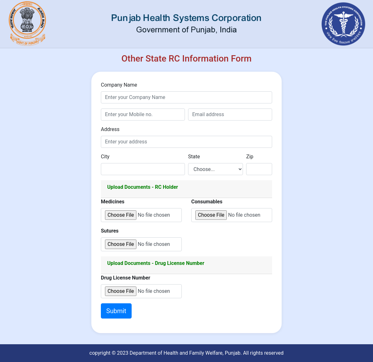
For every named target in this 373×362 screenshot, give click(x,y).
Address (110, 129)
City (105, 157)
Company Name (119, 85)
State (194, 157)
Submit (116, 311)
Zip (249, 157)
